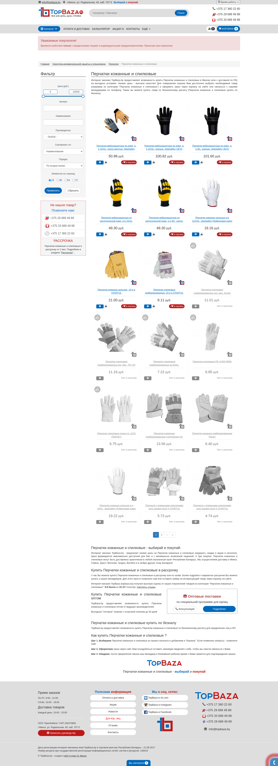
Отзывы (113, 725)
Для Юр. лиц (113, 718)
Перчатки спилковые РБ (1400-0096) (212, 361)
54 (67, 180)
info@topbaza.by (49, 2)
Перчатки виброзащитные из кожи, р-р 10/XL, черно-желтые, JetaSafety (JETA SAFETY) (116, 149)
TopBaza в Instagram (158, 705)
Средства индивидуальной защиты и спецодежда (79, 64)
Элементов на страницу (63, 173)
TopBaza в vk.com (156, 698)
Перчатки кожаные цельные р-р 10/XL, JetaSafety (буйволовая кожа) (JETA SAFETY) (116, 508)
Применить (53, 190)
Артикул (63, 101)
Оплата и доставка (76, 29)
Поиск (181, 13)
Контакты (133, 29)
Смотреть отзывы (146, 587)
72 (75, 180)
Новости (113, 711)
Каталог (47, 28)
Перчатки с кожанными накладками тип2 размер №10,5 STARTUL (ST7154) (212, 508)
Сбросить (73, 190)
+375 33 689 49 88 (226, 20)
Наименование (63, 116)
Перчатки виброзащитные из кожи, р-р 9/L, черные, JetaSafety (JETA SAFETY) (212, 149)
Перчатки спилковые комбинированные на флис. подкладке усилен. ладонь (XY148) (164, 364)
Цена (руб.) (63, 86)
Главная (45, 64)
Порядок (63, 159)
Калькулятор (101, 29)
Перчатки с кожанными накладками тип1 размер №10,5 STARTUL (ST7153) (164, 508)
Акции (113, 704)
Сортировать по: (63, 145)
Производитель (63, 130)
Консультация (185, 609)
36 (59, 180)
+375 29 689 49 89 (226, 14)
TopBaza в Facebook (157, 712)
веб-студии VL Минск (75, 755)
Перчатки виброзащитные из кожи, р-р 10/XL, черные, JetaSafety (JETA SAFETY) (164, 149)
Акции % (118, 29)
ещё (146, 29)
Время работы (228, 2)
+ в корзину (129, 162)
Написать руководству (61, 733)
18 (51, 180)
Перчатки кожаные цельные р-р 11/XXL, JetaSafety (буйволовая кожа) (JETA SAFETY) (212, 221)
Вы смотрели (138, 763)
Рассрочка (67, 252)
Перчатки (114, 64)
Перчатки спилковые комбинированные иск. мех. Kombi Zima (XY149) (212, 293)
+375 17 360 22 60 (226, 8)
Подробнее (219, 609)
